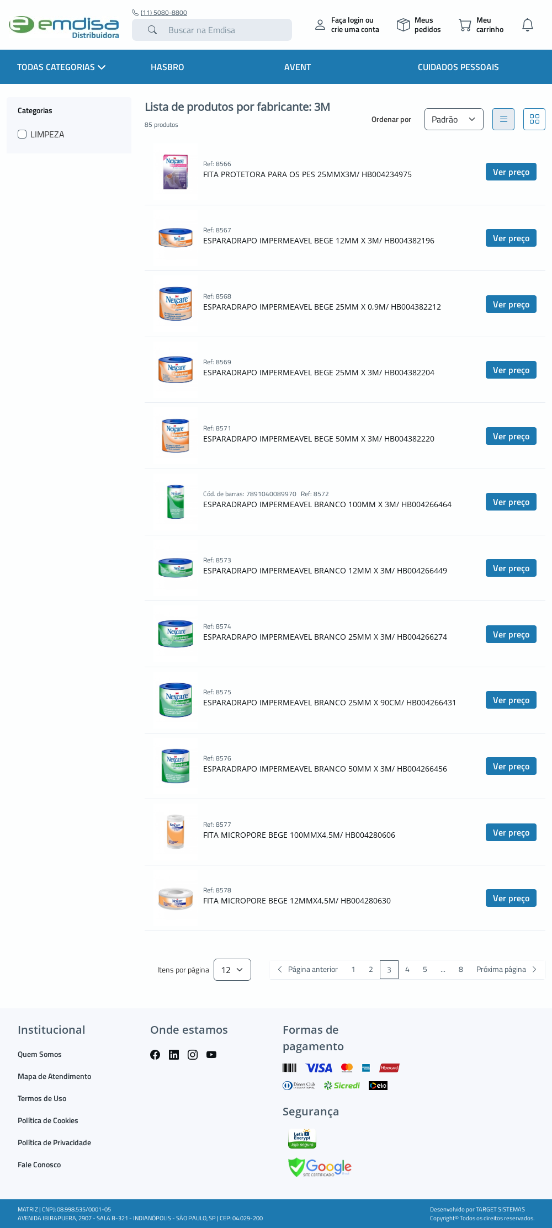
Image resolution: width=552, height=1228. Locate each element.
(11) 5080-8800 (159, 13)
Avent (297, 66)
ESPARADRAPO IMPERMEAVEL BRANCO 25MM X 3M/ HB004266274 (325, 636)
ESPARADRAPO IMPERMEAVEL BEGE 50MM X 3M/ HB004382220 (318, 438)
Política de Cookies (48, 1120)
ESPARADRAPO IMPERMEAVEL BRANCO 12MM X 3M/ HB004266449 (325, 570)
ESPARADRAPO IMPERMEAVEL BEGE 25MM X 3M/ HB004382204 (318, 372)
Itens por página (183, 970)
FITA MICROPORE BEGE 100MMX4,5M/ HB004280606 (299, 835)
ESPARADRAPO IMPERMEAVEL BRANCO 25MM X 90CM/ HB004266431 (330, 702)
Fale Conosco (39, 1164)
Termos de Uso (42, 1098)
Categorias (35, 109)
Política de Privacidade (54, 1142)
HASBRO (167, 66)
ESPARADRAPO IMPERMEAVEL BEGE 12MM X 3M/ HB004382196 (318, 240)
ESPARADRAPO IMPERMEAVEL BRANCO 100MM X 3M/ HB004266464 (327, 504)
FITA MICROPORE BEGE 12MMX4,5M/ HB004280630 (297, 900)
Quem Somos (40, 1054)
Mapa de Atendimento (54, 1076)
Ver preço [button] (511, 171)
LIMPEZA (47, 134)
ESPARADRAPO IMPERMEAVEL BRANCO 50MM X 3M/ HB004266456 (325, 768)
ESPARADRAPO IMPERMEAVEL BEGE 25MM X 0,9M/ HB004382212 (322, 306)
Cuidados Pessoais (458, 66)
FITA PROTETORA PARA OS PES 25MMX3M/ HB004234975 (307, 174)
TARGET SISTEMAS (500, 1209)
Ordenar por (391, 119)
